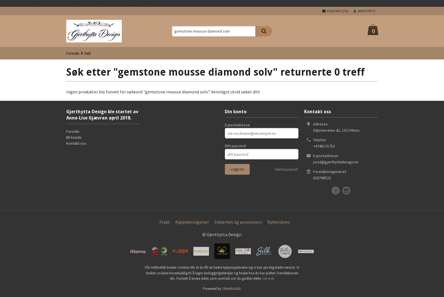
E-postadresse (237, 124)
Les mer (268, 278)
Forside (72, 53)
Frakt (164, 222)
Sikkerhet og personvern (238, 222)
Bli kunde (74, 137)
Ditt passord (235, 145)
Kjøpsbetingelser (192, 222)
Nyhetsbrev (278, 222)
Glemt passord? (286, 169)
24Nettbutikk (231, 288)
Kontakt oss (76, 143)
